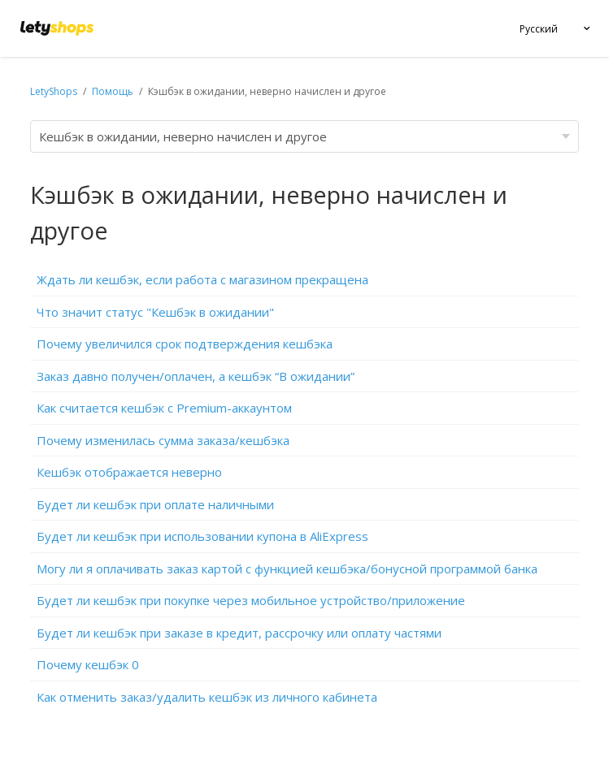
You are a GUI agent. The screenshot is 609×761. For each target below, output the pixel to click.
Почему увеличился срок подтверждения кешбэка (185, 343)
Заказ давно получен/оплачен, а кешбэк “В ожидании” (196, 376)
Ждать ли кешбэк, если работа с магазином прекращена (202, 279)
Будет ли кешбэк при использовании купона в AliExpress (202, 536)
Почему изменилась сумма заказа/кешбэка (163, 440)
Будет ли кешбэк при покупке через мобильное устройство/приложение (251, 600)
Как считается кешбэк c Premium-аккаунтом (164, 408)
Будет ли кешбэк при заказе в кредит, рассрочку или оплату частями (239, 633)
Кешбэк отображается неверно (129, 472)
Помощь (114, 91)
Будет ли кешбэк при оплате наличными (155, 504)
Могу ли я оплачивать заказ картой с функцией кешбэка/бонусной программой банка (287, 568)
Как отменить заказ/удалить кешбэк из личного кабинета (207, 697)
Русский (539, 29)
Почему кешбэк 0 (88, 664)
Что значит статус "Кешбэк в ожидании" (155, 312)
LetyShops (53, 91)
